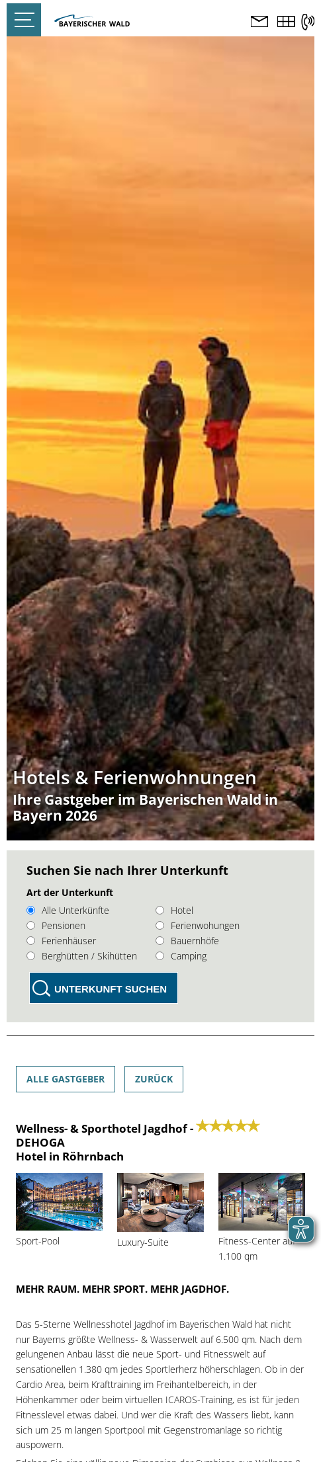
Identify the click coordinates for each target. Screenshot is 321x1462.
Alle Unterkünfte (67, 910)
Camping (181, 956)
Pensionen (55, 925)
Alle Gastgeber (65, 1079)
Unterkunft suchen (110, 989)
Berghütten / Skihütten (81, 956)
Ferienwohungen (198, 925)
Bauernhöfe (187, 940)
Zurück (154, 1079)
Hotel (174, 910)
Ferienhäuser (61, 940)
